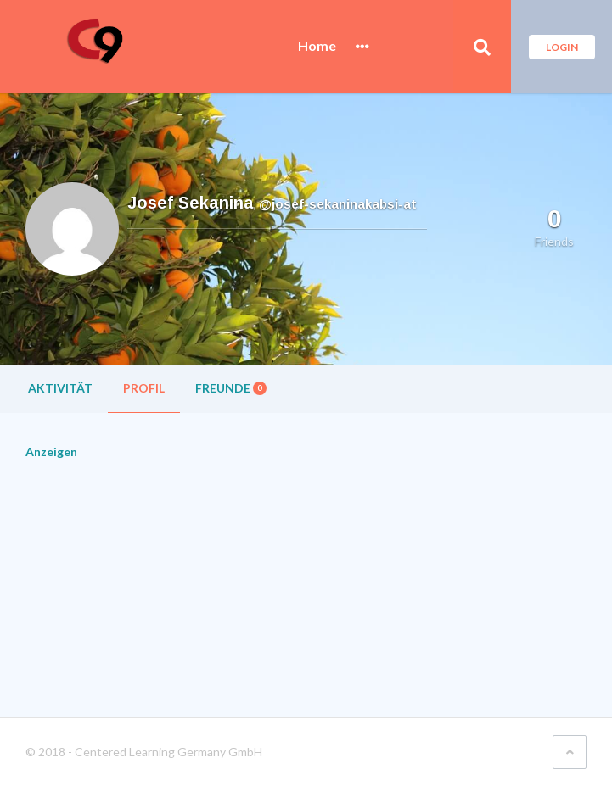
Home (317, 46)
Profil (144, 388)
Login (562, 47)
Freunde (231, 388)
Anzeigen (51, 451)
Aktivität (60, 388)
